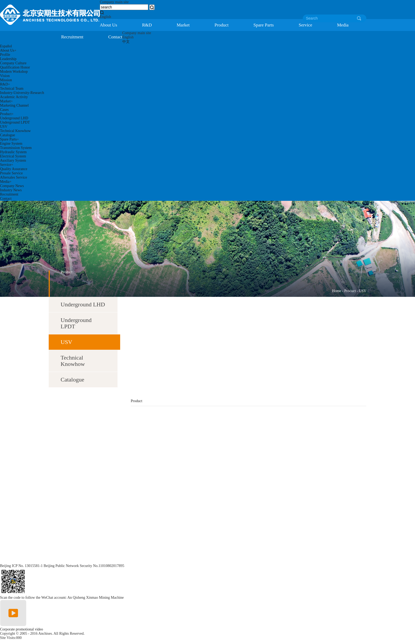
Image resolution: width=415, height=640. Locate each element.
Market (183, 25)
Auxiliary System (13, 160)
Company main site (114, 2)
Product (222, 25)
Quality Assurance (13, 169)
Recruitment (72, 36)
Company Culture (13, 63)
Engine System (11, 144)
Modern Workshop (14, 72)
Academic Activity (14, 97)
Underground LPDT (15, 122)
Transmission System (16, 148)
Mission (6, 80)
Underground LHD (14, 118)
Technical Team (11, 88)
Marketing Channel (14, 105)
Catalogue (7, 135)
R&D (147, 25)
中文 (126, 42)
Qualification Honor (15, 67)
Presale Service (11, 173)
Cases (4, 110)
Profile (5, 55)
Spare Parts (263, 25)
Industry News (11, 190)
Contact (115, 36)
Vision (5, 76)
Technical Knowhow (15, 131)
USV (3, 127)
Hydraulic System (13, 152)
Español (6, 46)
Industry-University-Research (22, 93)
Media (342, 25)
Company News (12, 186)
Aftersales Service (13, 177)
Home (336, 291)
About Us (108, 25)
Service (305, 25)
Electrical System (13, 156)
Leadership (8, 59)
